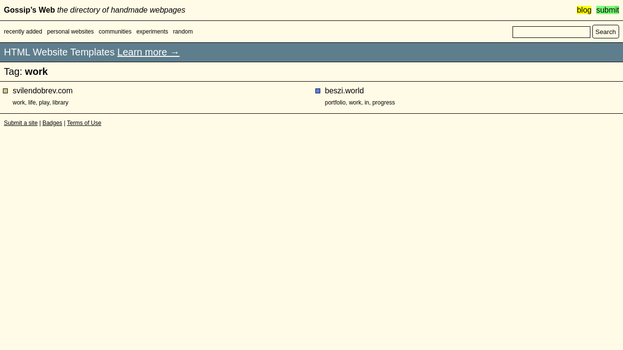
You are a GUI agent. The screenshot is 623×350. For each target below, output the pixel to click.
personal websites (70, 31)
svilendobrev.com (43, 91)
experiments (152, 31)
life (32, 102)
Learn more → (148, 52)
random (183, 31)
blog (584, 10)
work (19, 102)
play (44, 102)
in (367, 102)
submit (607, 10)
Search (605, 31)
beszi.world (344, 91)
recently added (23, 31)
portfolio (335, 102)
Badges (52, 123)
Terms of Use (84, 123)
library (61, 102)
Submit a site (20, 123)
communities (115, 31)
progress (383, 102)
